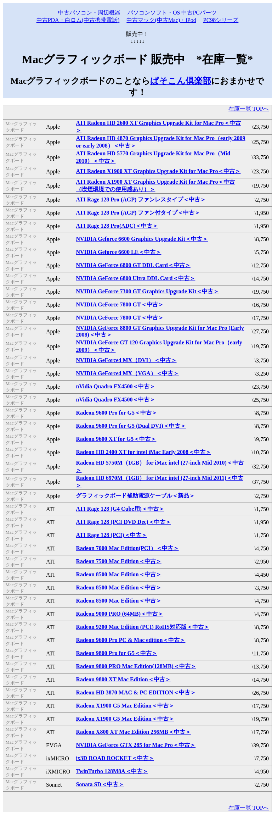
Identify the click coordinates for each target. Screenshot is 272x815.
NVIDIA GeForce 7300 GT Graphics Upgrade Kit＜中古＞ (147, 291)
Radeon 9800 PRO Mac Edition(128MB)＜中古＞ (136, 666)
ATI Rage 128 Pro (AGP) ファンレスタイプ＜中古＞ (141, 199)
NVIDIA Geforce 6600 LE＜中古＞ (118, 252)
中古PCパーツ (199, 13)
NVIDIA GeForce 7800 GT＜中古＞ (119, 304)
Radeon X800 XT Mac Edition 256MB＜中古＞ (133, 732)
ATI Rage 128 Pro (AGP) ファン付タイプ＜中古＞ (138, 213)
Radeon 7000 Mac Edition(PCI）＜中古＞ (127, 548)
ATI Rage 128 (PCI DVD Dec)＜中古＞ (123, 522)
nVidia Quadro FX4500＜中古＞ (115, 386)
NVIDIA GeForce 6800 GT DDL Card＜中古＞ (133, 265)
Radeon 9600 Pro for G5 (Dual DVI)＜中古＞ (131, 426)
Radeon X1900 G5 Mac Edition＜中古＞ (125, 706)
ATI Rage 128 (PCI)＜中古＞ (111, 535)
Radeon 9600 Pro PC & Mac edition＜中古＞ (130, 640)
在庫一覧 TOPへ (248, 109)
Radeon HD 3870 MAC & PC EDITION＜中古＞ (136, 692)
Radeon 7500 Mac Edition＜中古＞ (118, 561)
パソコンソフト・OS (154, 13)
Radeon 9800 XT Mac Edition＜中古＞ (123, 679)
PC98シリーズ (221, 20)
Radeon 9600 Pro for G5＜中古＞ (116, 413)
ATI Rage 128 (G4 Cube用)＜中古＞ (120, 509)
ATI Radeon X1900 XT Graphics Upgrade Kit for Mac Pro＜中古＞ (158, 171)
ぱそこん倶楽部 (180, 80)
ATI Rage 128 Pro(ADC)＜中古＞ (117, 226)
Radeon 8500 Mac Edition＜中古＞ (118, 574)
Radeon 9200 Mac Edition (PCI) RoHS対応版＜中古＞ (142, 627)
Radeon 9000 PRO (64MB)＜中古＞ (119, 614)
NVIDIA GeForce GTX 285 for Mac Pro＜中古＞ (136, 745)
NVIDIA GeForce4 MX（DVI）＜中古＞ (126, 360)
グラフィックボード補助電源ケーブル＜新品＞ (135, 496)
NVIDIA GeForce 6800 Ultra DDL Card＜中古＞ (135, 278)
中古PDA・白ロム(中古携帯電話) (78, 20)
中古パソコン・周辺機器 (89, 13)
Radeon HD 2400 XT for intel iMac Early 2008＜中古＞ (143, 452)
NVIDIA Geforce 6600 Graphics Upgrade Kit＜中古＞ (142, 239)
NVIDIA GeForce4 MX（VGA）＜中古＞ (127, 373)
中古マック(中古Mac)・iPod (161, 20)
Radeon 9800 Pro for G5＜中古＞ (116, 653)
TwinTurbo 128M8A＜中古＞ (112, 771)
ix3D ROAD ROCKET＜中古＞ (115, 758)
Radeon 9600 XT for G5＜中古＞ (116, 439)
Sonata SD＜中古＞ (100, 784)
